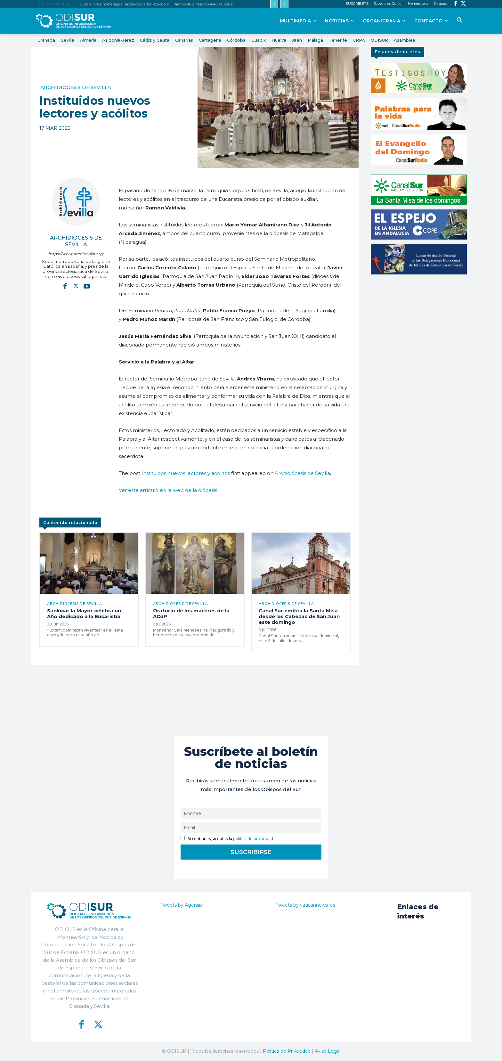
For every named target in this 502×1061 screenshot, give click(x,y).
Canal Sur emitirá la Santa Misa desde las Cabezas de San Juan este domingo (299, 616)
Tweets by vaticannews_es (305, 905)
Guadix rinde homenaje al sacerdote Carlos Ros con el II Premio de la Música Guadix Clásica (156, 4)
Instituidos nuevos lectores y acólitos (186, 473)
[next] (284, 4)
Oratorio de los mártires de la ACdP (191, 613)
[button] (459, 20)
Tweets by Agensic (181, 905)
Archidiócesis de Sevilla (75, 87)
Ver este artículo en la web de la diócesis (168, 490)
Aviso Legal (327, 1051)
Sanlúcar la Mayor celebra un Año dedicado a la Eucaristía (84, 613)
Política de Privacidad (287, 1051)
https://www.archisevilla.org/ (76, 253)
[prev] (274, 4)
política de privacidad (253, 838)
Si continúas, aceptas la (227, 838)
